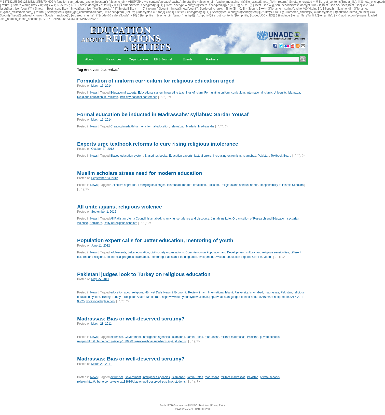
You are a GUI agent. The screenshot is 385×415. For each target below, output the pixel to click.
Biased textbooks (156, 155)
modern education (194, 185)
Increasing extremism (227, 155)
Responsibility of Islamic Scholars (281, 185)
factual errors (202, 155)
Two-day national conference (138, 97)
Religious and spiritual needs (239, 185)
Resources (114, 59)
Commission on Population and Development (214, 252)
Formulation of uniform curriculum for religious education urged (156, 80)
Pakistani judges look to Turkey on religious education (143, 274)
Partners (212, 59)
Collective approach (123, 185)
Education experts (180, 155)
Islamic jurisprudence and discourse (186, 218)
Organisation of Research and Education (259, 218)
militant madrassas (233, 337)
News (93, 92)
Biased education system (126, 155)
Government (133, 337)
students (180, 341)
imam (202, 292)
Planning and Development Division (201, 257)
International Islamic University (266, 92)
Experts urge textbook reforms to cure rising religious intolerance (157, 144)
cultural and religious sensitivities (267, 252)
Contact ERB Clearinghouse (174, 405)
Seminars (96, 223)
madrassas (272, 292)
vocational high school (100, 301)
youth (267, 257)
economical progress (120, 257)
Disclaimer (204, 405)
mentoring (157, 257)
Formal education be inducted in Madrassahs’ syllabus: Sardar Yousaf (162, 114)
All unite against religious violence (119, 206)
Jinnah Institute (221, 218)
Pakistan (263, 155)
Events (187, 59)
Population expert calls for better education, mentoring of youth (155, 240)
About (89, 59)
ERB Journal (163, 59)
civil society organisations (167, 252)
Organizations (138, 59)
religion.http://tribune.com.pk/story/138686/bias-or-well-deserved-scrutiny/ (125, 341)
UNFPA (257, 257)
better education (138, 252)
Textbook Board (281, 155)
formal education (158, 126)
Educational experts (123, 92)
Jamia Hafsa (195, 337)
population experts (238, 257)
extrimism (116, 337)
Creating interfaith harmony (128, 126)
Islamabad (295, 92)
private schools (270, 337)
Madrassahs (206, 126)
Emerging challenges (151, 185)
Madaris (191, 126)
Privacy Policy (218, 405)
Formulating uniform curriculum (224, 92)
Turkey (106, 297)
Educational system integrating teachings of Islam (170, 92)
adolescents (118, 252)
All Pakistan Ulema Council (128, 218)
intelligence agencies (156, 337)
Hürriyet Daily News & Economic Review (171, 292)
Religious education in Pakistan (97, 97)
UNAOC (193, 405)
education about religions (126, 292)
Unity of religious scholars (120, 223)
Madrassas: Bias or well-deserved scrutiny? (131, 318)
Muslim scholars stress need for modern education (139, 173)
